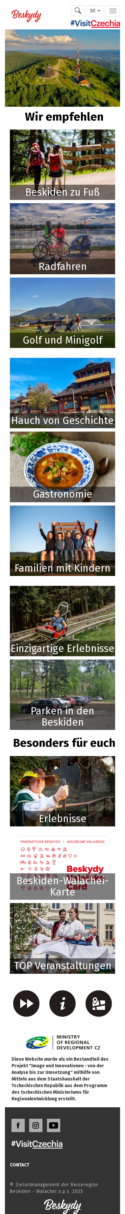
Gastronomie (62, 494)
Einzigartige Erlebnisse (62, 648)
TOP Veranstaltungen (63, 966)
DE (95, 11)
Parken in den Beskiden (62, 716)
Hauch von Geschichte (62, 420)
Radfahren (62, 266)
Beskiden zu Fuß (62, 192)
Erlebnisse (63, 819)
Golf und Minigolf (62, 340)
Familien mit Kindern (62, 568)
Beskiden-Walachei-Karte (62, 886)
